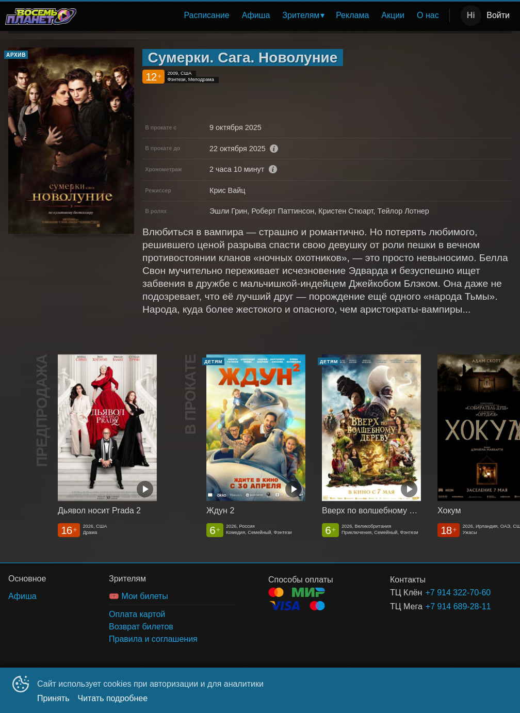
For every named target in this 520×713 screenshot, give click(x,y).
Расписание (206, 15)
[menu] (265, 15)
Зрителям (300, 15)
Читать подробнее (113, 698)
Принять (53, 698)
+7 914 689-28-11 (456, 606)
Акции (392, 15)
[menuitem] (206, 15)
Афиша (256, 15)
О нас (428, 15)
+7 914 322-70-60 (456, 592)
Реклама (352, 15)
